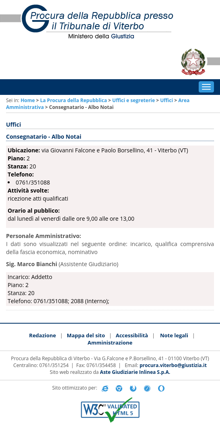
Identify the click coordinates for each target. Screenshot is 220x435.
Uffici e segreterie (133, 100)
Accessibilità (132, 335)
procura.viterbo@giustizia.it (173, 365)
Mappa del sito (86, 335)
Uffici (166, 100)
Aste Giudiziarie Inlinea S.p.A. (135, 372)
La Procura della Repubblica (73, 100)
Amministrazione (110, 342)
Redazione (42, 335)
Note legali (174, 335)
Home (28, 100)
